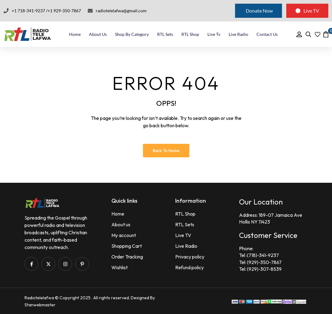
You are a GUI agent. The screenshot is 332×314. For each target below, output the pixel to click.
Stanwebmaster (40, 305)
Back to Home (166, 150)
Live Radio (238, 34)
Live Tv (213, 34)
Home (75, 34)
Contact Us (267, 34)
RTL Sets (165, 34)
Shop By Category (132, 34)
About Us (98, 34)
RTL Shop (190, 34)
